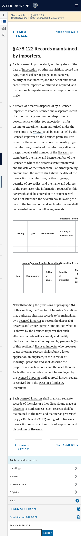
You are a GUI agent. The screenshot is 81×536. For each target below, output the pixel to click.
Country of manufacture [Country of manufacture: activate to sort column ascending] (66, 233)
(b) (73, 305)
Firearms (75, 218)
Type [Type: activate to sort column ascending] (32, 233)
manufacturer (59, 75)
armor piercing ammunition (34, 116)
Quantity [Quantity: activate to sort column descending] (20, 233)
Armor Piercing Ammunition (46, 263)
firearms (33, 106)
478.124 (26, 419)
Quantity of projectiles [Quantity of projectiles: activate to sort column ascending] (64, 276)
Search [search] (47, 532)
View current (57, 17)
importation (29, 69)
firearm (24, 85)
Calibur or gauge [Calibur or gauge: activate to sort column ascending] (49, 276)
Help (12, 500)
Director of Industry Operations (57, 310)
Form (14, 476)
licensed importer (31, 64)
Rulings (15, 468)
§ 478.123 (65, 32)
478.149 (38, 132)
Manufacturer (47, 233)
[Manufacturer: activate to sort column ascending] (47, 233)
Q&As (14, 492)
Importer (64, 218)
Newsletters (18, 484)
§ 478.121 (21, 33)
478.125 (41, 419)
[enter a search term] (26, 532)
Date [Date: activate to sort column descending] (18, 276)
